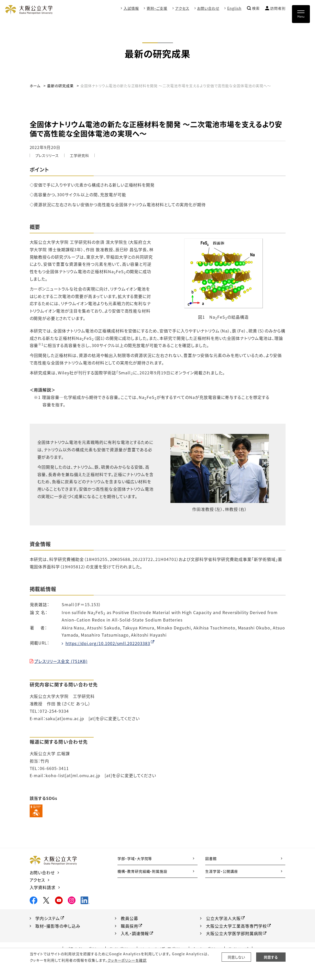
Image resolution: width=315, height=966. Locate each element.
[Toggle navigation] (301, 14)
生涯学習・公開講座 (221, 871)
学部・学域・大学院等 (134, 858)
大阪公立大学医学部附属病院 (234, 933)
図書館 (211, 858)
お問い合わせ (208, 8)
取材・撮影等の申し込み (57, 926)
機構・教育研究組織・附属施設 (142, 871)
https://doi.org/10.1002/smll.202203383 (108, 643)
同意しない (236, 957)
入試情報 (131, 8)
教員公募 (129, 918)
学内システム (47, 918)
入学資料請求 (43, 887)
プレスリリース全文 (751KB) (61, 661)
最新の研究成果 (60, 85)
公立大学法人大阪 (223, 918)
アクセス (182, 8)
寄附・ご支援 (157, 8)
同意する (271, 957)
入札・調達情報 (135, 933)
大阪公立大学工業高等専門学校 (236, 926)
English (234, 8)
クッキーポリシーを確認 (127, 960)
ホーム (35, 85)
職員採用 (129, 926)
